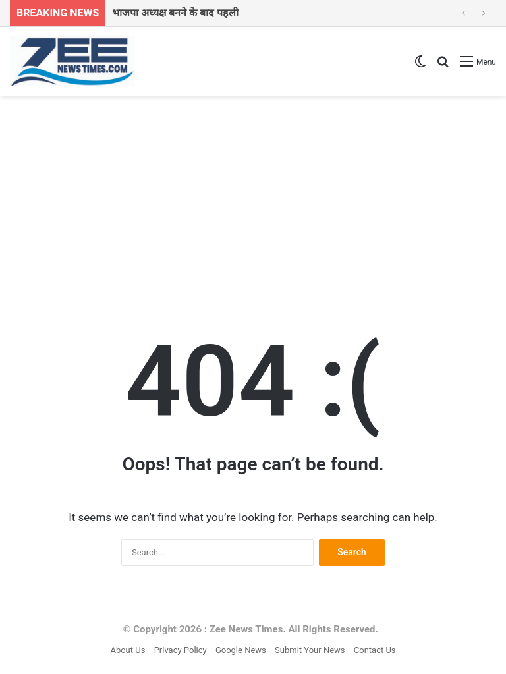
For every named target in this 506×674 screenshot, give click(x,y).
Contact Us (375, 650)
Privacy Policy (180, 650)
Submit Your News (310, 650)
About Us (127, 650)
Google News (240, 650)
